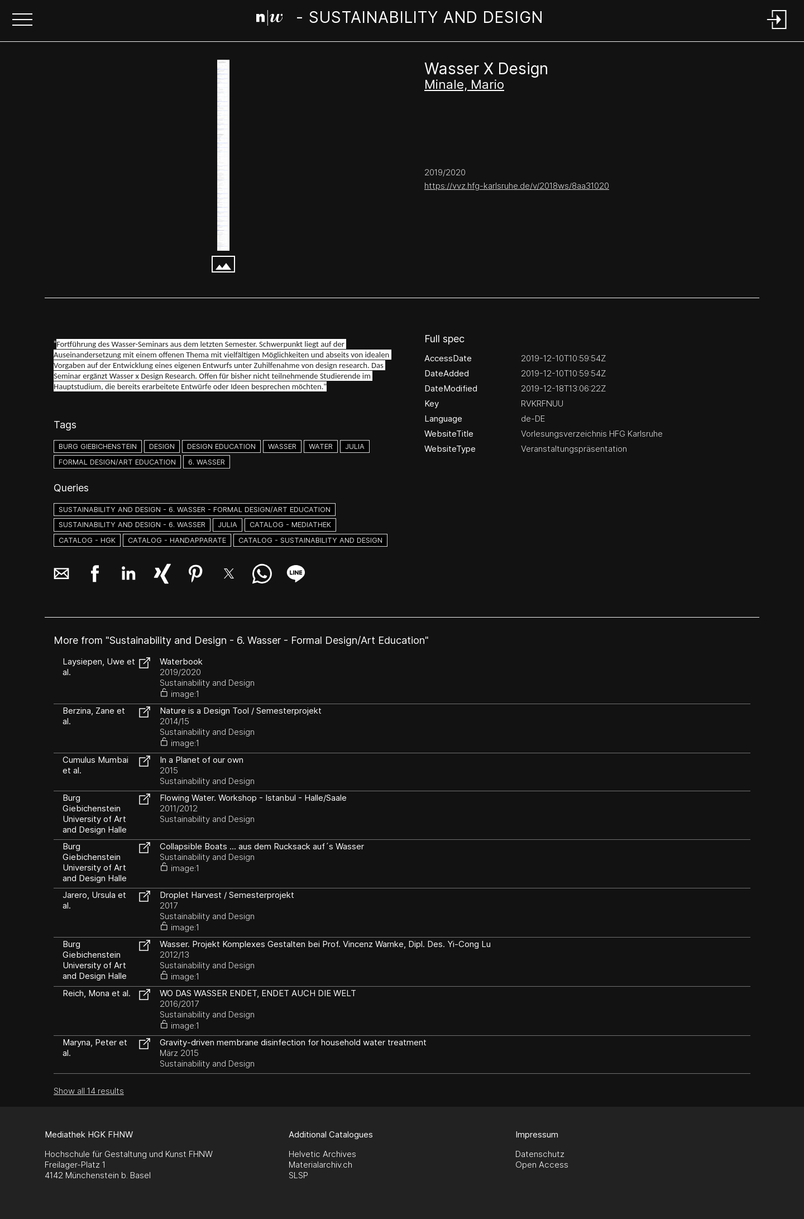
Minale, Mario (464, 84)
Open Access (541, 1164)
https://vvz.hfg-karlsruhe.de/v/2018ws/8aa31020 (516, 185)
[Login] (777, 30)
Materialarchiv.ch (320, 1164)
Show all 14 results (89, 1091)
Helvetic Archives (322, 1154)
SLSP (298, 1175)
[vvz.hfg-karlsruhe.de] (223, 155)
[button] (22, 20)
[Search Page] (400, 19)
